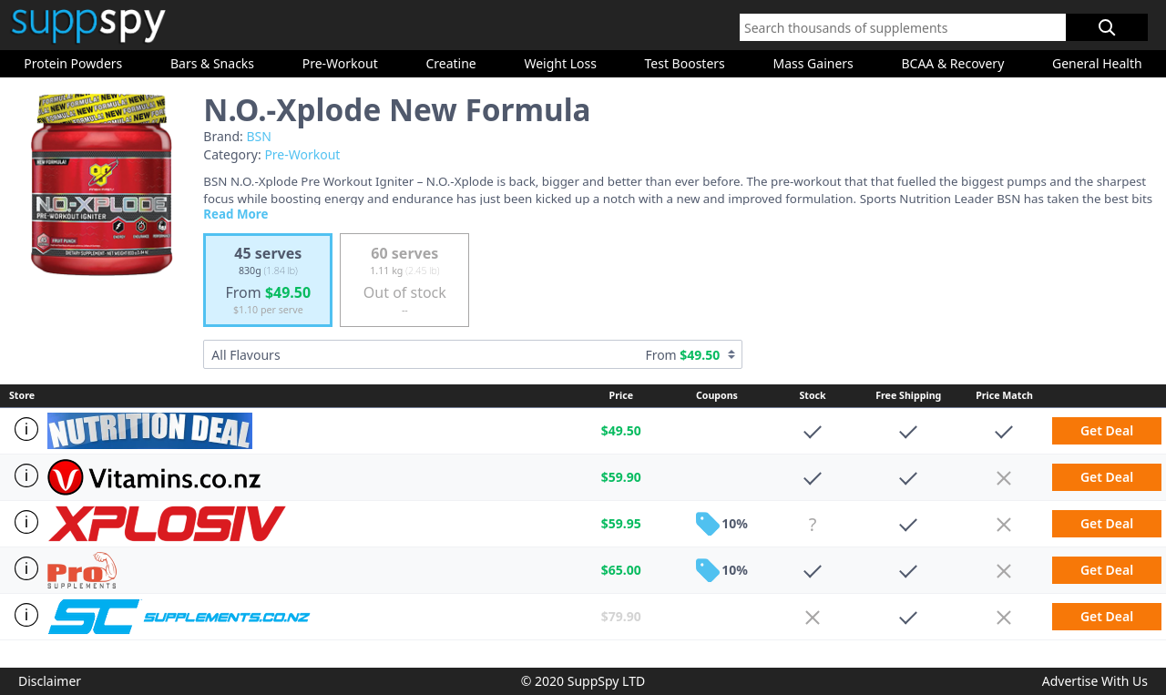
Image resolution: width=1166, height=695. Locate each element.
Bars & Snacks (212, 63)
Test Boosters (685, 63)
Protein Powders (73, 63)
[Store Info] (23, 429)
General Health (1097, 63)
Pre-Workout (340, 63)
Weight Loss (560, 63)
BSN (258, 136)
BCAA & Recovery (952, 63)
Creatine (450, 63)
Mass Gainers (812, 63)
